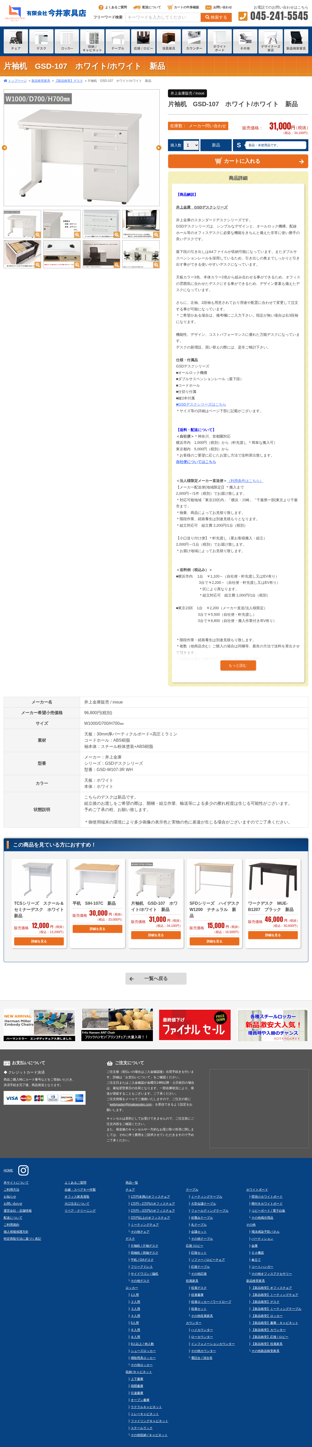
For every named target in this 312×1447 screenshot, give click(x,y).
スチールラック (142, 1428)
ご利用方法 (11, 1189)
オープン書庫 (140, 1400)
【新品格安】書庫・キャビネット (274, 1323)
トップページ (17, 81)
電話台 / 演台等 (201, 1358)
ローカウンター (202, 1337)
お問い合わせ (218, 7)
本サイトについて (16, 1182)
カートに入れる (237, 161)
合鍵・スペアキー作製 (80, 1189)
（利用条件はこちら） (245, 481)
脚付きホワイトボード (267, 1203)
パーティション (262, 1239)
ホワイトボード (257, 1189)
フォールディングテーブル (210, 1210)
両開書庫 (137, 1386)
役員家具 (192, 1281)
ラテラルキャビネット (146, 1407)
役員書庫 (197, 1295)
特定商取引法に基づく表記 (22, 1239)
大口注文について (76, 1203)
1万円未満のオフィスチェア (150, 1196)
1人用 (135, 1295)
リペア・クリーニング (80, 1210)
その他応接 (199, 1274)
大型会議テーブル (203, 1203)
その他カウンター (203, 1351)
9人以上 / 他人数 (142, 1344)
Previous (4, 147)
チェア (130, 1189)
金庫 (254, 1246)
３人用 (135, 1309)
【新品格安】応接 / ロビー (269, 1337)
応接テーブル (200, 1267)
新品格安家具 (40, 81)
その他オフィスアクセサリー (271, 1274)
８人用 (135, 1337)
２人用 (135, 1302)
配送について (147, 7)
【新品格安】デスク (69, 81)
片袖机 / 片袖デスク (144, 1246)
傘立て (256, 1260)
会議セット (199, 1232)
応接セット (199, 1253)
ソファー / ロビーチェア (208, 1260)
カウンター (194, 1323)
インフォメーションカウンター (213, 1344)
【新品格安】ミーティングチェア (274, 1295)
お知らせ (10, 1196)
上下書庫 (137, 1379)
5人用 (135, 1323)
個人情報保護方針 (16, 1232)
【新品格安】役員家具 (267, 1344)
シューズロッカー (143, 1351)
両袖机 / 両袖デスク (144, 1253)
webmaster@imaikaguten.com (131, 1104)
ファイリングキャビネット (149, 1421)
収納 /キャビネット (139, 1372)
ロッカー (132, 1288)
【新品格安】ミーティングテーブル (276, 1309)
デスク (130, 1239)
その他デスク (140, 1281)
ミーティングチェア (145, 1225)
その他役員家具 (202, 1316)
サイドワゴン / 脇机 (144, 1274)
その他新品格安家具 (265, 1351)
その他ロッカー (142, 1365)
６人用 (135, 1330)
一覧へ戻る (156, 978)
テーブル (192, 1189)
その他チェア (140, 1232)
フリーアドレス (142, 1267)
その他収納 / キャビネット (149, 1435)
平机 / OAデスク (142, 1260)
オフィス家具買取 (76, 1196)
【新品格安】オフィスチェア (271, 1288)
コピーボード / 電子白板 (268, 1210)
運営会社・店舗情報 (18, 1210)
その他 (251, 1225)
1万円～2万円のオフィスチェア (153, 1203)
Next (158, 147)
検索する (216, 17)
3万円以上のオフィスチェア (150, 1218)
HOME (8, 1170)
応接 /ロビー (194, 1246)
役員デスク (199, 1288)
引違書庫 (137, 1393)
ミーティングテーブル (206, 1196)
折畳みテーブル (202, 1218)
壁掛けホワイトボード (267, 1196)
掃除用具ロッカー (143, 1358)
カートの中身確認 (183, 7)
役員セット (199, 1309)
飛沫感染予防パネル (265, 1232)
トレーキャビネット (145, 1414)
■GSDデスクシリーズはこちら (201, 404)
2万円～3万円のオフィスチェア (153, 1210)
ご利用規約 (11, 1225)
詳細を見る (39, 941)
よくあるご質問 (113, 7)
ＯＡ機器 (257, 1253)
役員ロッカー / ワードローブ (211, 1302)
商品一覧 (132, 1182)
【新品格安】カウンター (268, 1330)
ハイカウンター (202, 1330)
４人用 (135, 1316)
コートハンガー (262, 1267)
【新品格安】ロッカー (267, 1316)
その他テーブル (202, 1239)
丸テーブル (199, 1225)
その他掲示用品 (262, 1218)
